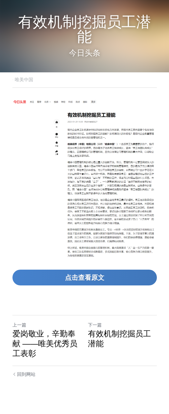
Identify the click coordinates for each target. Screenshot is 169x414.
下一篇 (95, 325)
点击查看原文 (84, 277)
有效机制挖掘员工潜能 (119, 338)
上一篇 (19, 325)
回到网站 (24, 374)
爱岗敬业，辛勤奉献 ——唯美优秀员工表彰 (45, 343)
